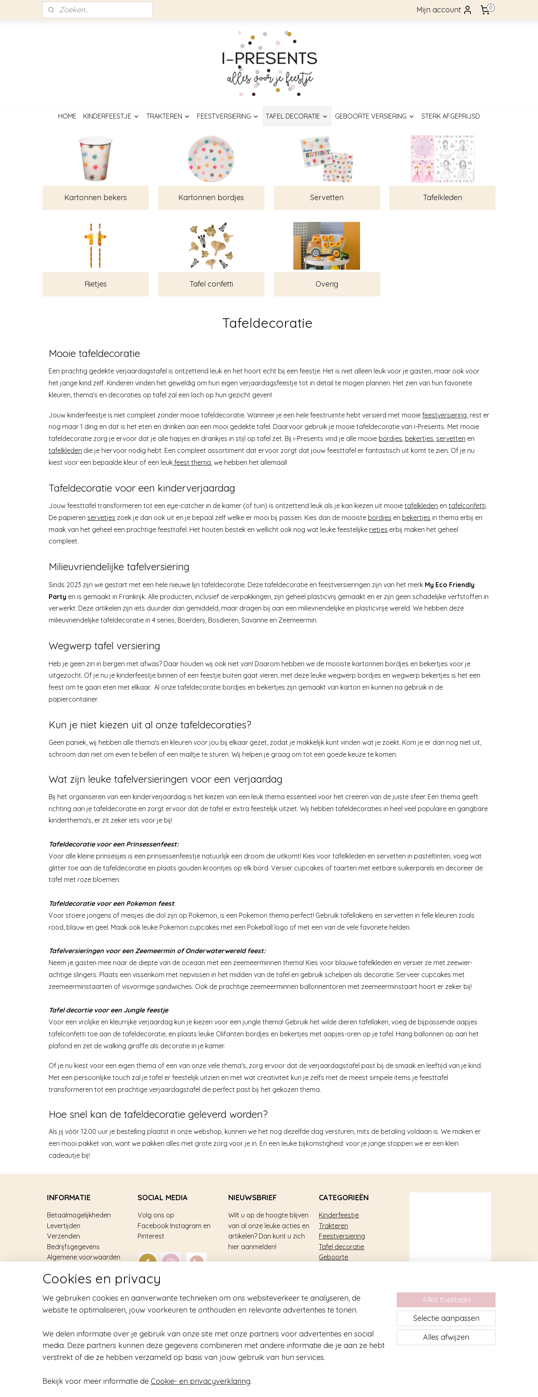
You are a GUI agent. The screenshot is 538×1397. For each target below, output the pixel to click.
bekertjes (419, 438)
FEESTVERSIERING (228, 116)
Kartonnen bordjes (211, 197)
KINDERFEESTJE (111, 116)
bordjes (390, 438)
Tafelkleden (442, 197)
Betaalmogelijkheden (79, 1215)
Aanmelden (255, 1269)
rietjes (378, 529)
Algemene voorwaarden (83, 1257)
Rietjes (95, 284)
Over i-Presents (70, 1278)
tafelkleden (65, 450)
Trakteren (333, 1226)
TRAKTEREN (168, 116)
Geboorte (333, 1257)
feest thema (192, 462)
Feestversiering (342, 1236)
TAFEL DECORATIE (297, 116)
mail (211, 1289)
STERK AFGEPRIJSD (450, 116)
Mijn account (444, 10)
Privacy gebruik (70, 1289)
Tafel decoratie (341, 1247)
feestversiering (444, 415)
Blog (54, 1310)
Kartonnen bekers (95, 197)
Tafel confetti (211, 284)
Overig (327, 284)
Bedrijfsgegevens (73, 1247)
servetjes (101, 517)
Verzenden (63, 1236)
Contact (59, 1299)
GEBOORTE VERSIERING (375, 116)
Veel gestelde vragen (79, 1268)
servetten (450, 438)
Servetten (327, 197)
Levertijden (63, 1226)
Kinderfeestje (339, 1215)
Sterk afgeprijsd (343, 1268)
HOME (67, 116)
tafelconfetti (467, 505)
